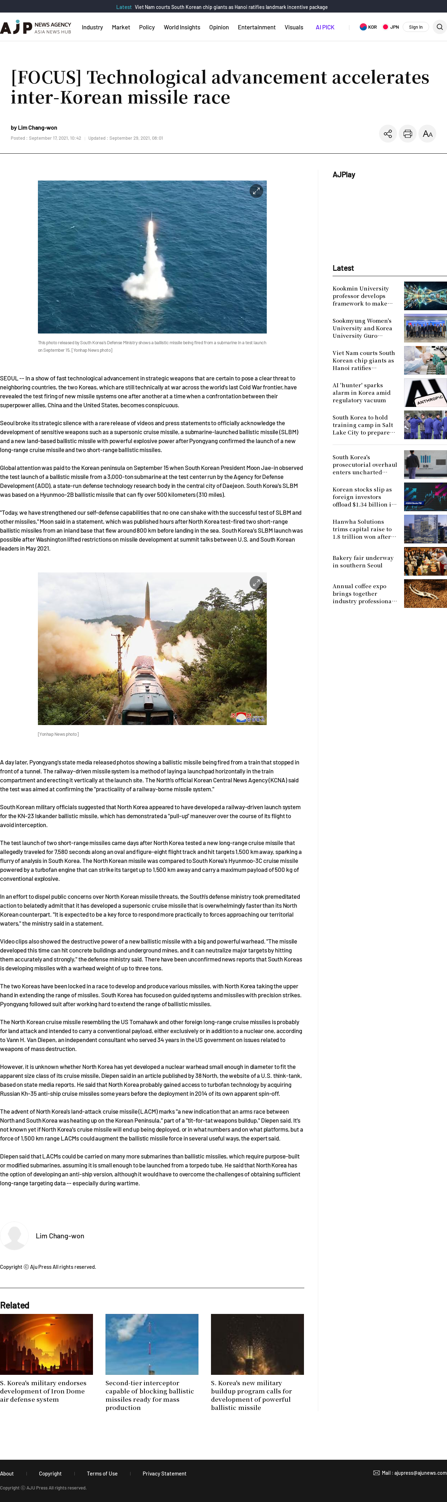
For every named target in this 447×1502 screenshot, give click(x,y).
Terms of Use (102, 1473)
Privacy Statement (165, 1473)
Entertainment (257, 26)
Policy (147, 26)
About (7, 1473)
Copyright (50, 1473)
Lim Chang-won (60, 1235)
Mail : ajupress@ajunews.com (414, 1473)
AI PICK (325, 26)
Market (121, 26)
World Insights (182, 26)
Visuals (294, 26)
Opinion (219, 26)
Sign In (416, 27)
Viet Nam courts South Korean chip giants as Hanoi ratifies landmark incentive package (231, 7)
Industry (92, 26)
